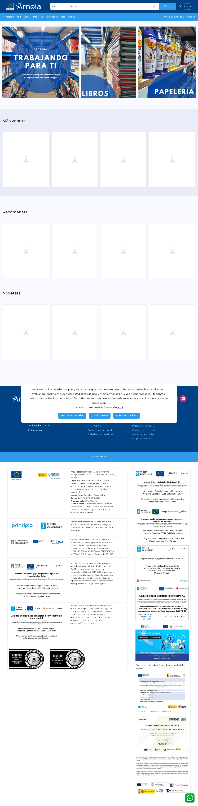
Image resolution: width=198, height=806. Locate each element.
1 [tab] (99, 94)
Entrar (187, 3)
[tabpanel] (99, 62)
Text (19, 17)
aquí (120, 407)
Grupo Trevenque (142, 438)
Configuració (100, 415)
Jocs (63, 17)
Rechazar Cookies (72, 415)
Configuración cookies (144, 430)
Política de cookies (142, 426)
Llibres (27, 17)
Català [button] (190, 17)
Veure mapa (35, 430)
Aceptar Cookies (126, 415)
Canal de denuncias (143, 434)
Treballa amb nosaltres (100, 434)
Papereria (38, 17)
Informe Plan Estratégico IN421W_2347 (154, 711)
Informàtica (52, 17)
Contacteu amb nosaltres (102, 430)
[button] (8, 17)
